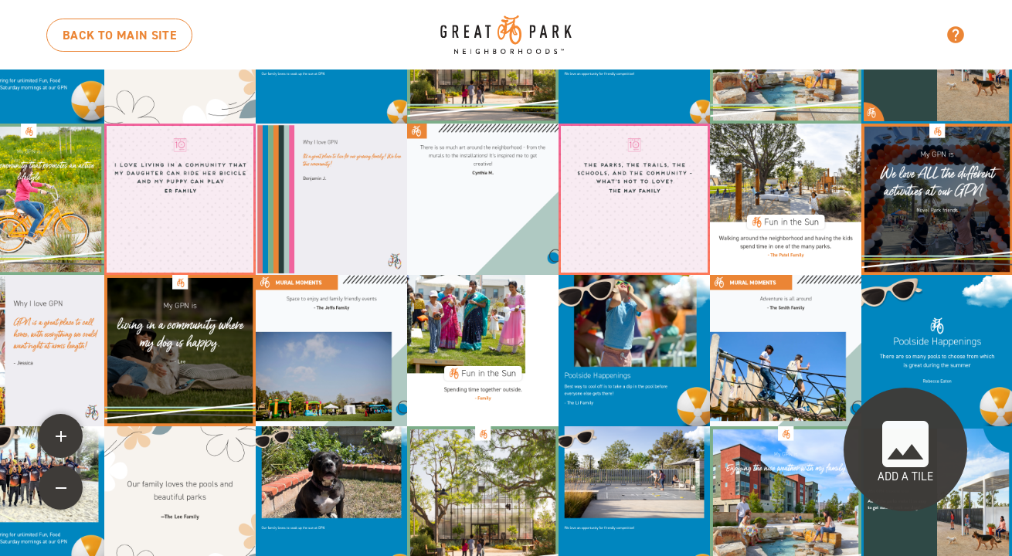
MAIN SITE (119, 35)
